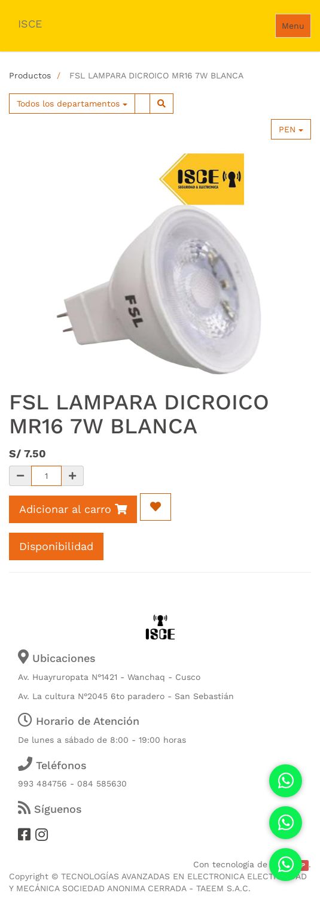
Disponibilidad (56, 546)
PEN (291, 129)
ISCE (30, 23)
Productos (30, 75)
